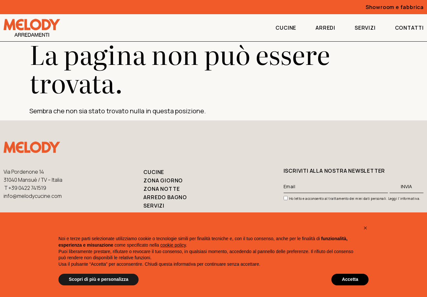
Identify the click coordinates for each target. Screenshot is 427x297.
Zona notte (161, 188)
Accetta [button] (350, 279)
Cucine (286, 27)
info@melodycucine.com (33, 196)
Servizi (365, 27)
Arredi (325, 27)
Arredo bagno (165, 197)
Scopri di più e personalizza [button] (98, 279)
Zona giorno (163, 180)
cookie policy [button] (173, 245)
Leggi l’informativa (404, 198)
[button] (365, 228)
